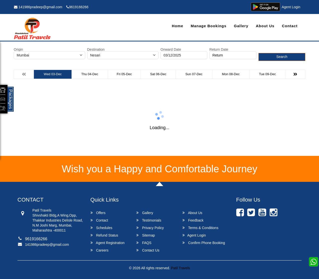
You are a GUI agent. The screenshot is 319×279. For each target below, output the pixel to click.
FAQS (143, 243)
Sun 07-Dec (194, 74)
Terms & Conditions (200, 228)
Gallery (241, 26)
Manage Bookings (208, 26)
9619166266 (77, 7)
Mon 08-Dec (231, 74)
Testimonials (148, 220)
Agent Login (291, 7)
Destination (96, 49)
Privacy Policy (150, 228)
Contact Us (147, 250)
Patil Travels (180, 268)
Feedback (192, 220)
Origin (18, 49)
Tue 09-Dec (267, 74)
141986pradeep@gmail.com (38, 7)
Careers (99, 250)
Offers (98, 213)
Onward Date (170, 49)
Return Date (218, 49)
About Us (265, 26)
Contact (290, 26)
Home (177, 26)
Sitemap (145, 235)
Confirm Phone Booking (203, 243)
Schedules (101, 228)
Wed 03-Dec (53, 74)
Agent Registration (107, 243)
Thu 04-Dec (89, 74)
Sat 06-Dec (158, 74)
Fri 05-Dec (124, 74)
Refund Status (104, 235)
